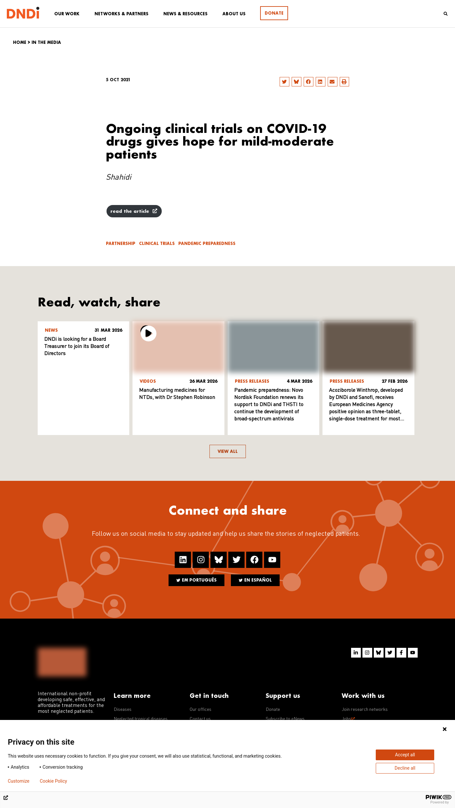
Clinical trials (157, 243)
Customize (18, 781)
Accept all (405, 754)
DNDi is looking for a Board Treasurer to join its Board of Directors (76, 346)
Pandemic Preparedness (206, 243)
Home (19, 42)
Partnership (120, 243)
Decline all (405, 768)
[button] (284, 81)
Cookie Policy (53, 781)
